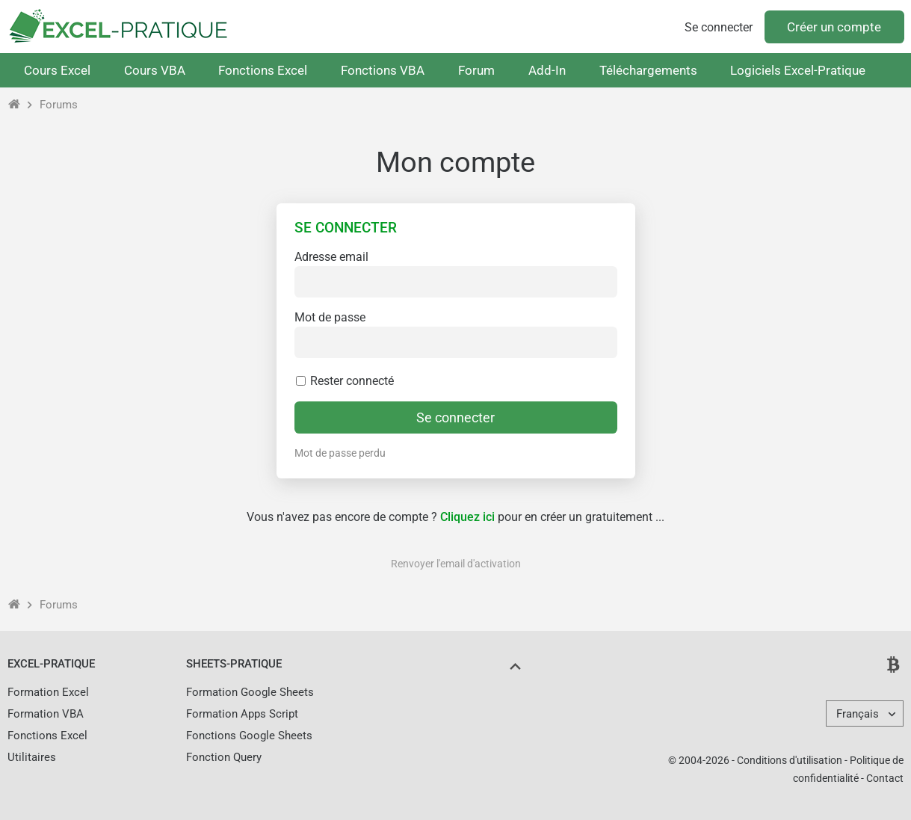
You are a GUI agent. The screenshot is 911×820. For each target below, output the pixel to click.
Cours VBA (154, 70)
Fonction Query (224, 757)
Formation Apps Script (242, 714)
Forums (59, 104)
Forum (476, 70)
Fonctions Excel (262, 70)
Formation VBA (45, 714)
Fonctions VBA (382, 70)
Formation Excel (48, 692)
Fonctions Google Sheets (249, 735)
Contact (885, 778)
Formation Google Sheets (250, 692)
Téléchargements (648, 70)
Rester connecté (344, 381)
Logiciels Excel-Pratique (797, 70)
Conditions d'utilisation (789, 760)
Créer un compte (834, 26)
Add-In (547, 70)
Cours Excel (57, 70)
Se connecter (719, 27)
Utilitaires (31, 757)
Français (857, 714)
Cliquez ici (467, 517)
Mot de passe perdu (340, 453)
